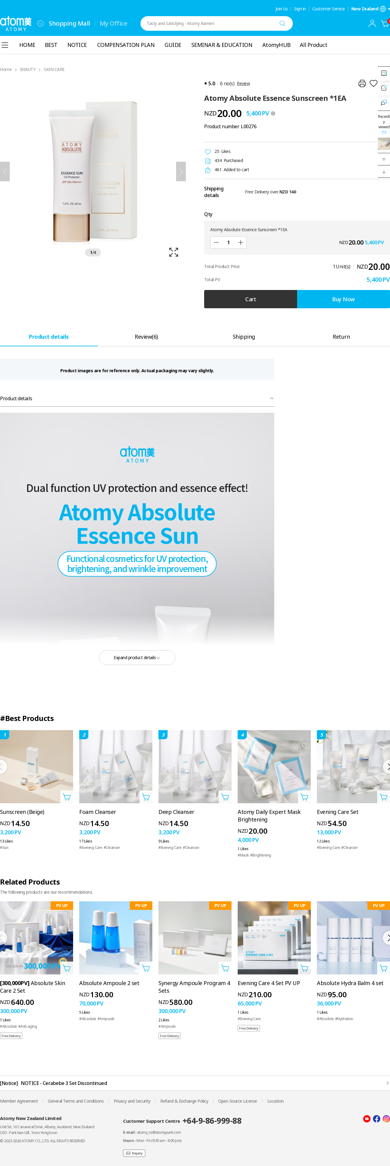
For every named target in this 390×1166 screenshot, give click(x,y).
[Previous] (5, 171)
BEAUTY (27, 69)
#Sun (4, 847)
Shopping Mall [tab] (69, 23)
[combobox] (40, 23)
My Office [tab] (113, 23)
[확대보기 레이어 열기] (93, 171)
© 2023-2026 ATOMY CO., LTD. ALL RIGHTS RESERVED (42, 1140)
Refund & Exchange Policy (184, 1101)
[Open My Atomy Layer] (372, 23)
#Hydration (344, 1018)
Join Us (281, 8)
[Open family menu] (40, 23)
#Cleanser (112, 847)
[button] (384, 159)
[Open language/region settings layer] (370, 9)
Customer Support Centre (182, 1120)
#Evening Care (90, 847)
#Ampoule (106, 1018)
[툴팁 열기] (273, 113)
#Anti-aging (27, 1026)
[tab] (49, 336)
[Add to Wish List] (373, 83)
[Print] (362, 83)
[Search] (282, 23)
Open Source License (237, 1101)
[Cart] (385, 23)
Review (243, 83)
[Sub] (216, 242)
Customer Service (328, 8)
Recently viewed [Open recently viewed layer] (384, 124)
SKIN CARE (54, 69)
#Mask (243, 855)
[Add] (240, 242)
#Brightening (260, 855)
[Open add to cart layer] (66, 796)
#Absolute (8, 1026)
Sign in (300, 8)
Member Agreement (19, 1101)
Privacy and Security (132, 1101)
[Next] (181, 171)
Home (6, 69)
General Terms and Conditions (76, 1101)
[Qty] (228, 242)
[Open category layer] (5, 45)
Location (275, 1101)
